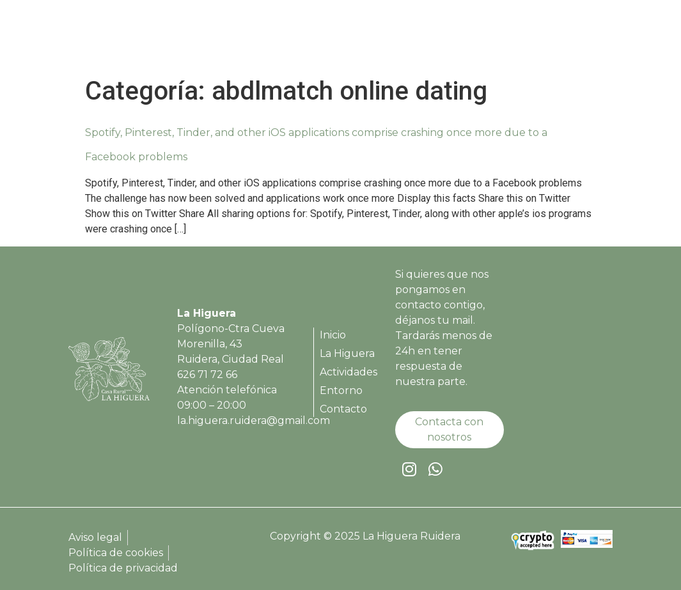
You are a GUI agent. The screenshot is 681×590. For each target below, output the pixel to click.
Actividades (436, 39)
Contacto (574, 39)
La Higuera (357, 39)
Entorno (508, 39)
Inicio (296, 39)
